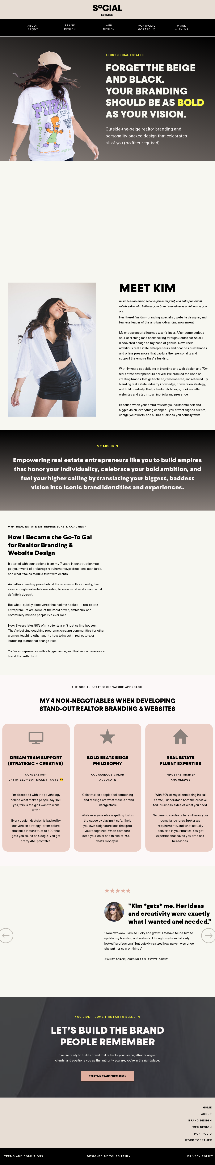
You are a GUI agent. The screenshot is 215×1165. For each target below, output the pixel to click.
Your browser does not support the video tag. (163, 591)
